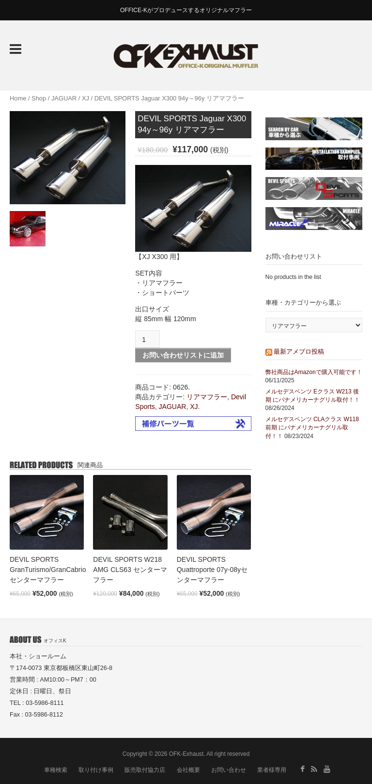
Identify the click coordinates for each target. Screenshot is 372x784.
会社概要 (188, 770)
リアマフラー (206, 397)
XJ (85, 98)
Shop (38, 98)
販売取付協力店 (144, 770)
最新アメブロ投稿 (299, 351)
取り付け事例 (95, 770)
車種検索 (55, 770)
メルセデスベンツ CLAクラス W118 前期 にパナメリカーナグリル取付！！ (312, 427)
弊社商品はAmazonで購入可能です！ (313, 372)
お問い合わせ (228, 770)
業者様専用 (271, 770)
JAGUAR (64, 98)
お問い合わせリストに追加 (183, 355)
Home (18, 98)
